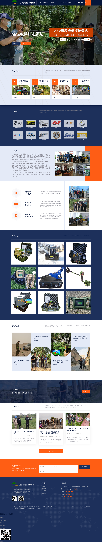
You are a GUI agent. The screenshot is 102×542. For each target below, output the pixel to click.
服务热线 (88, 2)
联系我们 (85, 391)
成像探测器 (64, 235)
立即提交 (84, 467)
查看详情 (16, 43)
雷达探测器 (72, 235)
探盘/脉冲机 (86, 235)
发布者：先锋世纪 (43, 436)
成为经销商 (69, 2)
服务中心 (58, 2)
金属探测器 (45, 2)
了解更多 (15, 97)
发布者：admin (16, 435)
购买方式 (63, 2)
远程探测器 (79, 235)
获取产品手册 (27, 43)
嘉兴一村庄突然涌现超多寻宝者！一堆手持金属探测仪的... (49, 433)
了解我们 (52, 2)
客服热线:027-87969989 (80, 489)
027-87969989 (79, 2)
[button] (50, 63)
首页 (40, 2)
